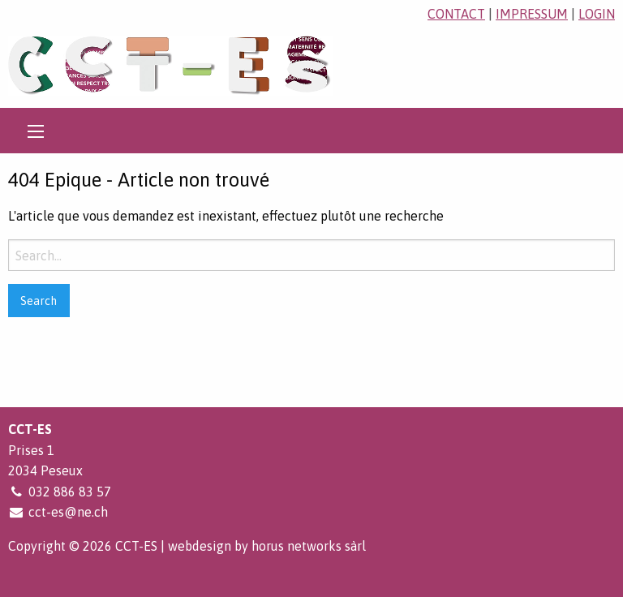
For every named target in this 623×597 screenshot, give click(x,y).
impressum (532, 13)
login (596, 13)
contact (456, 13)
